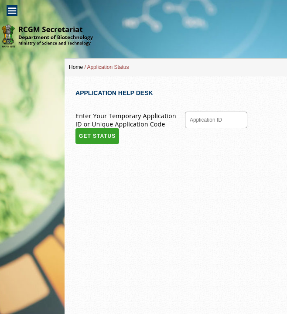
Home (76, 67)
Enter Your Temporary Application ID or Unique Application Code (125, 120)
